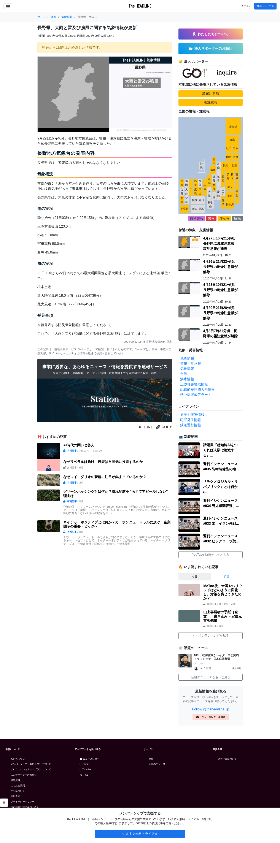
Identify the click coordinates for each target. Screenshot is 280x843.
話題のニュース (157, 764)
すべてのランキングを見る (210, 635)
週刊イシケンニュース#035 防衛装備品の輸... (221, 466)
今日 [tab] (194, 576)
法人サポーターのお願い (24, 774)
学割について (18, 790)
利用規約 (15, 796)
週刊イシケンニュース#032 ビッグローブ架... (221, 538)
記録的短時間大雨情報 (197, 389)
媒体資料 (15, 780)
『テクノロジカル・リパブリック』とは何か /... (220, 487)
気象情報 (187, 369)
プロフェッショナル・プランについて (31, 769)
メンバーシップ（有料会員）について (31, 764)
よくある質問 (18, 785)
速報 (151, 758)
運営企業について (227, 758)
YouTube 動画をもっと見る (210, 554)
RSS (84, 774)
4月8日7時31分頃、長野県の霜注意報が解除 (220, 333)
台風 (183, 374)
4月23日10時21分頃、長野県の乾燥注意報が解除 (220, 290)
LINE (148, 427)
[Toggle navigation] (8, 6)
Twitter (84, 764)
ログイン (246, 6)
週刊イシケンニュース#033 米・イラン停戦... (221, 521)
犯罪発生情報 (190, 420)
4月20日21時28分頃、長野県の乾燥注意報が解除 (220, 313)
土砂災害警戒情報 (194, 384)
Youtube (85, 769)
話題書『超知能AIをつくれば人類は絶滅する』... (220, 450)
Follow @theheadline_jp (210, 709)
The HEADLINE (140, 5)
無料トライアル (265, 6)
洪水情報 (187, 379)
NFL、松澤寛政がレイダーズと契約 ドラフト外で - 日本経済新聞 (218, 657)
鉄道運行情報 (190, 425)
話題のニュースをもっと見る (210, 677)
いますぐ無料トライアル (140, 833)
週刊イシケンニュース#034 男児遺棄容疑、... (221, 503)
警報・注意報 (190, 363)
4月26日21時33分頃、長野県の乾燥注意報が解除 (220, 267)
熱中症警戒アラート (195, 394)
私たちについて (19, 758)
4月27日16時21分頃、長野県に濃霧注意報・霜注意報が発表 (220, 243)
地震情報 (187, 358)
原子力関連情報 (192, 415)
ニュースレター (89, 758)
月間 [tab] (226, 576)
